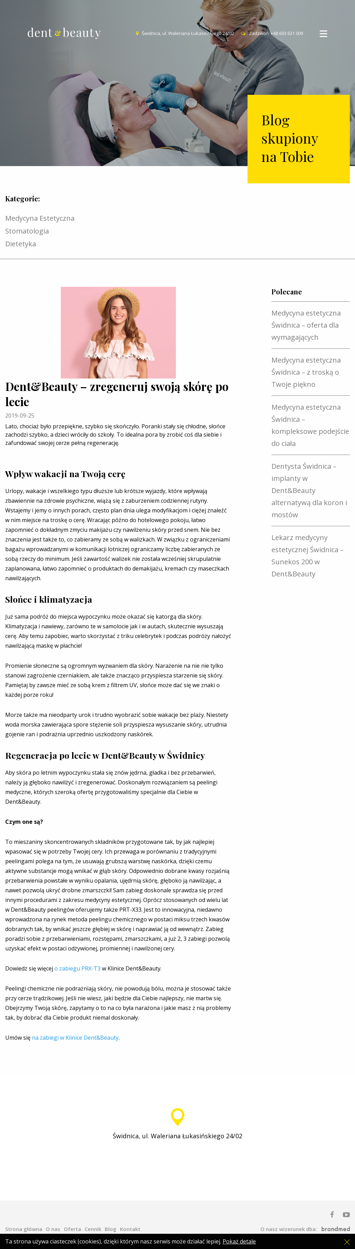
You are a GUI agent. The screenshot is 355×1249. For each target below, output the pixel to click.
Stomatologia (27, 231)
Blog (110, 1228)
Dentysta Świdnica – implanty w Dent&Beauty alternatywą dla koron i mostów (309, 490)
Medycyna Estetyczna (40, 218)
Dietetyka (20, 243)
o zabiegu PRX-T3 (77, 968)
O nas (53, 1228)
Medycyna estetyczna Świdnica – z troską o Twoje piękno (306, 372)
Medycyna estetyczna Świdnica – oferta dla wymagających (306, 325)
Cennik (93, 1228)
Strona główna (23, 1228)
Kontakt (130, 1228)
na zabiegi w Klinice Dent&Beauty (75, 1037)
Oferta (72, 1228)
